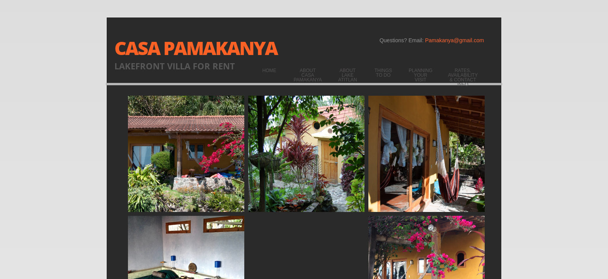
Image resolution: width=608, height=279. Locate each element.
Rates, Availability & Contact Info (463, 77)
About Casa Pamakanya (308, 75)
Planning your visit (420, 75)
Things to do (383, 73)
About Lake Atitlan (347, 75)
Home (269, 70)
